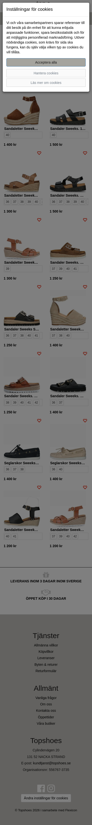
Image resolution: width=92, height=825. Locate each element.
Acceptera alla (46, 62)
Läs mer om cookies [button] (46, 83)
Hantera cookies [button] (46, 73)
